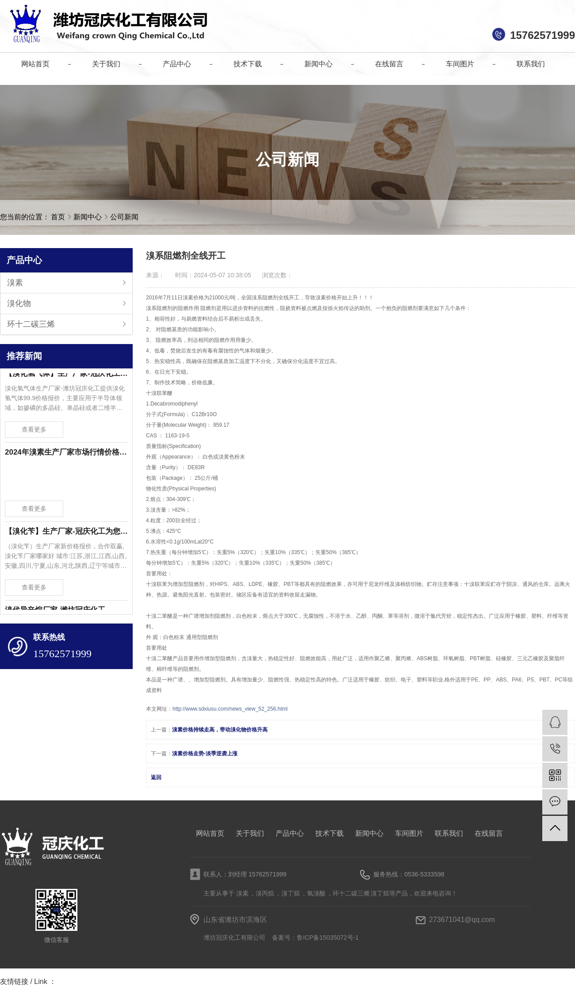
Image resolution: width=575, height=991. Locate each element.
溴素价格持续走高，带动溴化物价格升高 (220, 730)
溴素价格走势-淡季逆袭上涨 (205, 753)
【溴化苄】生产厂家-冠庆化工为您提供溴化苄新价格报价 (66, 533)
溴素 (15, 282)
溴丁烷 (290, 893)
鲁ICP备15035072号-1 (328, 937)
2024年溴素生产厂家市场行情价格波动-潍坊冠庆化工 (66, 454)
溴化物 (19, 303)
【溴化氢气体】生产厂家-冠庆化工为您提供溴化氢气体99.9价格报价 (66, 375)
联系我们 (449, 833)
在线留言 (489, 833)
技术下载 (329, 833)
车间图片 (409, 833)
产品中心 (290, 833)
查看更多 (34, 431)
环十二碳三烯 (31, 324)
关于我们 (250, 833)
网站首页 (210, 833)
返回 (156, 777)
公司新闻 (124, 217)
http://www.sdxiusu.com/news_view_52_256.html (230, 709)
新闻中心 (88, 217)
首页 (58, 217)
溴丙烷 (265, 893)
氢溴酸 (316, 893)
